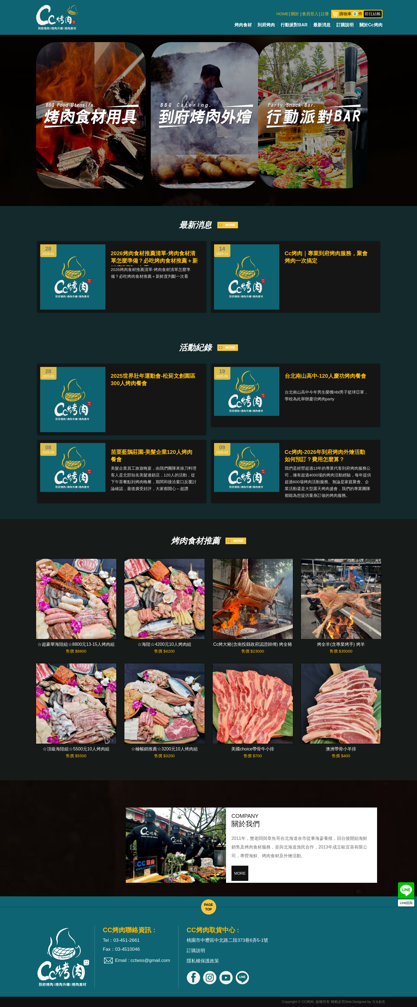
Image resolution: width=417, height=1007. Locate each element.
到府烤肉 (266, 25)
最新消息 (322, 25)
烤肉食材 (243, 25)
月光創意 (378, 1002)
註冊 (325, 13)
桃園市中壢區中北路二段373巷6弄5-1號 (227, 940)
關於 (295, 13)
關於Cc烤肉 (370, 25)
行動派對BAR (294, 25)
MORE (230, 225)
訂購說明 (345, 25)
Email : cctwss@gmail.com (142, 960)
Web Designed (355, 1002)
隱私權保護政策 (203, 961)
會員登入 (310, 13)
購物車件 (360, 13)
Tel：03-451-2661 (121, 940)
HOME (283, 13)
